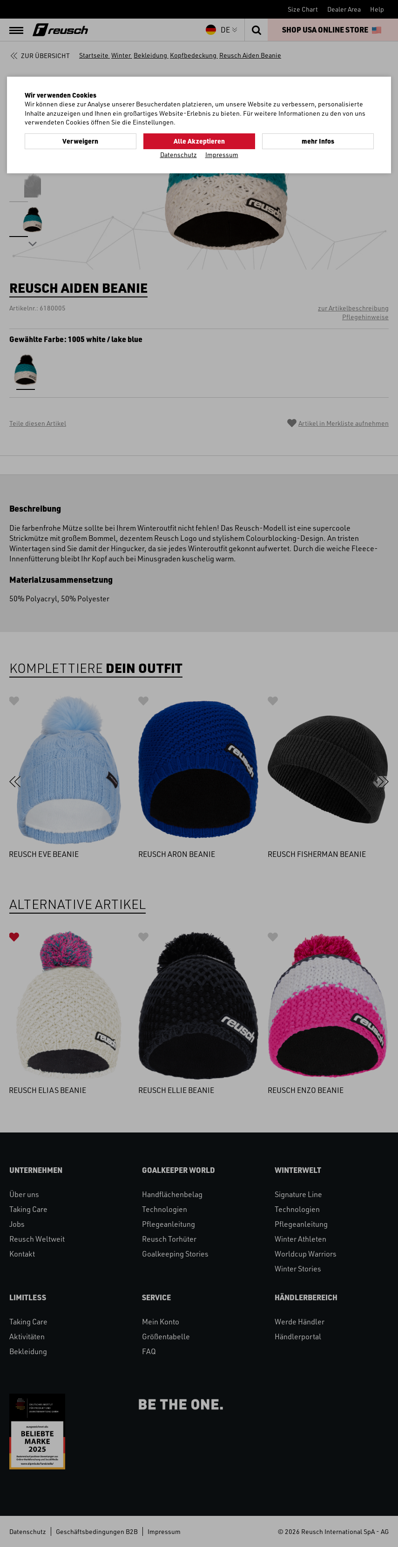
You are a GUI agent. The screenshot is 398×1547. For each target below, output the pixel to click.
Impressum (221, 154)
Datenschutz (178, 154)
